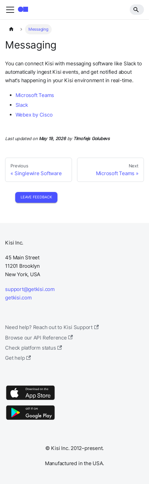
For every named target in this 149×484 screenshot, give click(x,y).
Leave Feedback (36, 197)
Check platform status (33, 348)
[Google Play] (30, 419)
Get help (18, 358)
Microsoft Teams (35, 95)
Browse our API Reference (39, 337)
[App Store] (30, 399)
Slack (22, 105)
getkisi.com (18, 297)
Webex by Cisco (34, 114)
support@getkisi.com (30, 289)
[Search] (137, 9)
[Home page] (11, 29)
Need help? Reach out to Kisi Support (52, 327)
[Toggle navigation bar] (10, 10)
